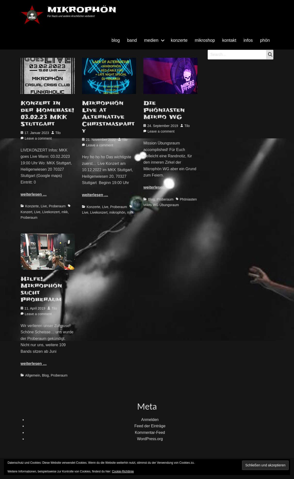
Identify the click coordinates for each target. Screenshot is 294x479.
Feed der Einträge (149, 426)
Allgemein (32, 375)
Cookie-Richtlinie (123, 471)
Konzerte (32, 206)
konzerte (179, 40)
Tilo (58, 133)
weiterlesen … (34, 194)
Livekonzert (51, 212)
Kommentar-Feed (150, 432)
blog (116, 40)
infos (248, 40)
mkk (65, 212)
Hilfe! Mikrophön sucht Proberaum (41, 289)
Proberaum (57, 206)
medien (151, 40)
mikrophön (117, 212)
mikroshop (205, 40)
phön (265, 40)
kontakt (229, 40)
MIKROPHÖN (81, 10)
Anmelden (150, 420)
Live (44, 206)
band (132, 40)
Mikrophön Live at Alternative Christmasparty (108, 117)
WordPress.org (150, 439)
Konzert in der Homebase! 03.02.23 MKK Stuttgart (47, 114)
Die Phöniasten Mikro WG (164, 110)
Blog (151, 199)
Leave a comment (38, 138)
